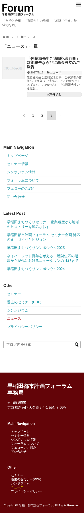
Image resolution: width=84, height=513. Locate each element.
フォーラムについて (23, 180)
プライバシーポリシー (25, 327)
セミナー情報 (17, 164)
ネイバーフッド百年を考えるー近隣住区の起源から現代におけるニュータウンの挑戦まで (42, 258)
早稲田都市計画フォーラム (36, 505)
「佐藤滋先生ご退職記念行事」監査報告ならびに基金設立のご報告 (53, 63)
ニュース (55, 72)
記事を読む (54, 94)
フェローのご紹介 (21, 188)
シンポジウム (17, 310)
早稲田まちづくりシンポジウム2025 (36, 248)
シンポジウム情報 (21, 172)
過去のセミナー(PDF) (24, 302)
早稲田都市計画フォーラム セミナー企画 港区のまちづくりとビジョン (43, 237)
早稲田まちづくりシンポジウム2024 (36, 269)
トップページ (17, 156)
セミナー (14, 294)
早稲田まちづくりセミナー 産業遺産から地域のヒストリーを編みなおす (43, 224)
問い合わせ (16, 197)
